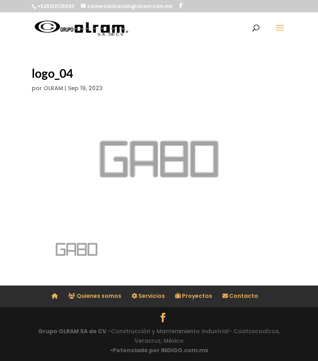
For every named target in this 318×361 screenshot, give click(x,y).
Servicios (148, 296)
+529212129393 (56, 6)
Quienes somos (94, 296)
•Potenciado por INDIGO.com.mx (159, 350)
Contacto (240, 296)
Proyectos (193, 296)
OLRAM (53, 88)
